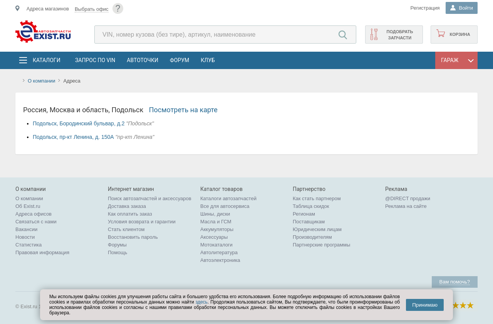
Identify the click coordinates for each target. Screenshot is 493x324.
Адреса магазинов (48, 9)
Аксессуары (214, 237)
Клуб (208, 60)
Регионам (304, 214)
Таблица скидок (311, 206)
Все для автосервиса (225, 206)
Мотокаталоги (216, 245)
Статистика (28, 245)
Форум (179, 60)
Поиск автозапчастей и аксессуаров (149, 198)
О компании (41, 81)
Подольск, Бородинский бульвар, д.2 (79, 123)
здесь (202, 302)
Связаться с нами (36, 221)
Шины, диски (215, 214)
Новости (25, 237)
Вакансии (26, 229)
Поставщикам (309, 221)
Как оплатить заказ (130, 214)
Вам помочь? (454, 282)
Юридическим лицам (317, 229)
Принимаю (425, 305)
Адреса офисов (33, 214)
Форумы (117, 245)
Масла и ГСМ (215, 221)
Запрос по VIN (95, 60)
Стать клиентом (126, 229)
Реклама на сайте (406, 206)
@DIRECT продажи (407, 198)
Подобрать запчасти (399, 34)
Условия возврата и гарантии (142, 221)
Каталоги (46, 60)
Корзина (459, 34)
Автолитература (219, 252)
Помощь (117, 252)
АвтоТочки (142, 60)
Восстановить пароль (133, 237)
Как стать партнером (317, 198)
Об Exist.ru (27, 206)
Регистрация (425, 8)
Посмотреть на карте (183, 110)
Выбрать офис (92, 9)
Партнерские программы (321, 245)
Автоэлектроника (220, 260)
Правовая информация (42, 252)
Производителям (312, 237)
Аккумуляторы (216, 229)
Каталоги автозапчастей (228, 198)
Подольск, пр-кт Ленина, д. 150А (73, 137)
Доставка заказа (127, 206)
